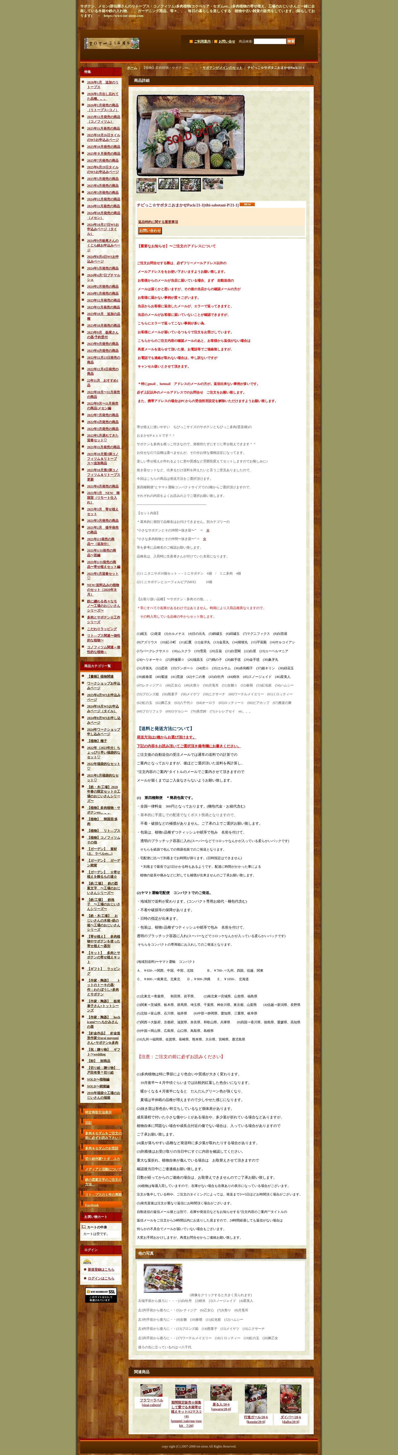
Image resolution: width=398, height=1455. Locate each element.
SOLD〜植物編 (98, 1079)
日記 (88, 1123)
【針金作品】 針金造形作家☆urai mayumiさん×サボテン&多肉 (103, 1038)
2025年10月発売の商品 (103, 147)
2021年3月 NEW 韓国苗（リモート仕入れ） (103, 497)
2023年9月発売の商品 (103, 344)
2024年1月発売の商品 (103, 293)
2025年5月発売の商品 (103, 179)
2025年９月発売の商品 (103, 154)
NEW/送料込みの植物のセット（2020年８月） (103, 589)
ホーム (132, 68)
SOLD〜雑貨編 (98, 1086)
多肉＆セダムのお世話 (101, 1148)
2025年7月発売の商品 (103, 160)
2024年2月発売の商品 (103, 287)
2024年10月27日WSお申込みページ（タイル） (103, 229)
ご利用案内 (202, 41)
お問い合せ (227, 41)
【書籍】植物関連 (100, 676)
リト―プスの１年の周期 (103, 1195)
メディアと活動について (103, 1169)
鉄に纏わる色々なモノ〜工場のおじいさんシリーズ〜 (103, 606)
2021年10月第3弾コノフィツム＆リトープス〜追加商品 (103, 458)
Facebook (92, 1205)
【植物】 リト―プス (103, 831)
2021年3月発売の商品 (103, 521)
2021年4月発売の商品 (103, 486)
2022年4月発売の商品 (103, 422)
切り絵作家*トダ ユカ (102, 1159)
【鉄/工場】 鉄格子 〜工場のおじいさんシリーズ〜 (103, 904)
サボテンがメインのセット (222, 68)
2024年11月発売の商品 (103, 206)
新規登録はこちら (101, 1270)
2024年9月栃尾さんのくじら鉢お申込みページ (103, 245)
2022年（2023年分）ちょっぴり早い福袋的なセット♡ (103, 752)
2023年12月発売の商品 (103, 300)
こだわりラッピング (102, 629)
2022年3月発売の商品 (103, 429)
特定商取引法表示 (98, 1112)
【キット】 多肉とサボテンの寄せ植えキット (103, 957)
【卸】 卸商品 (98, 1061)
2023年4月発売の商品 (103, 351)
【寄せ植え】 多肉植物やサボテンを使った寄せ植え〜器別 (103, 941)
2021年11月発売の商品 (105, 447)
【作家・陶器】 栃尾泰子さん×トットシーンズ (103, 1006)
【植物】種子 (97, 741)
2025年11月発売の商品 (103, 128)
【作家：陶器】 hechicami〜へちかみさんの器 (103, 1022)
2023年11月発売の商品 (103, 307)
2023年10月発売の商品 (103, 325)
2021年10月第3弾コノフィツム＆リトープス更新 (103, 474)
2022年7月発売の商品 (103, 415)
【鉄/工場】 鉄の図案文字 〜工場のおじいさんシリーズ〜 (103, 888)
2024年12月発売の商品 (103, 199)
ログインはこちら (101, 1278)
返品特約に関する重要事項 (158, 222)
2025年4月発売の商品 (103, 186)
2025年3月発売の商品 (103, 193)
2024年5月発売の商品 (103, 268)
